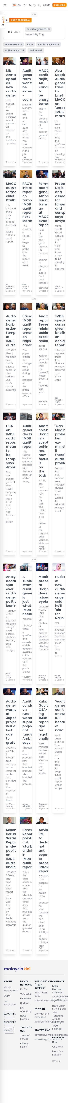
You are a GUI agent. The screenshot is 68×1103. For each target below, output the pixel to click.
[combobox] (34, 34)
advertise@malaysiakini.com (51, 1034)
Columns (57, 1046)
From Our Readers (57, 1053)
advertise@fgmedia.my (48, 1039)
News (55, 1042)
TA (30, 5)
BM (19, 5)
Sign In (46, 4)
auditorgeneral (38, 29)
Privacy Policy (24, 1045)
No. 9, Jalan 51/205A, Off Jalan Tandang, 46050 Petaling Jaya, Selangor (59, 1017)
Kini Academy (26, 1009)
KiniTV (23, 989)
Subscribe (59, 5)
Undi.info (25, 1003)
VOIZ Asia (25, 994)
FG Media (25, 998)
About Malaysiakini (11, 989)
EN (14, 5)
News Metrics (24, 1017)
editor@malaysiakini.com (49, 1021)
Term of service (25, 1037)
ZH (25, 5)
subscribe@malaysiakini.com (51, 1000)
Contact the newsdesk (41, 1015)
